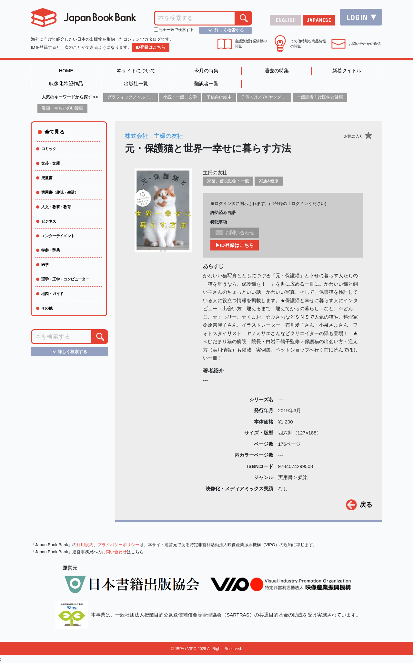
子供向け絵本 (219, 97)
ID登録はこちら (150, 47)
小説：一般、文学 (180, 97)
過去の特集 (277, 71)
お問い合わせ (114, 551)
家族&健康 (268, 181)
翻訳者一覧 (206, 84)
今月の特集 (206, 71)
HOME (66, 71)
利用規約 (84, 544)
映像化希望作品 (66, 84)
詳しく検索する (224, 30)
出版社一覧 (136, 84)
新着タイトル (346, 71)
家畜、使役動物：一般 (228, 181)
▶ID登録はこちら (234, 245)
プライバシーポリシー (118, 544)
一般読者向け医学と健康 (320, 97)
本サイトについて (136, 71)
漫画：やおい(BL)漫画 (62, 108)
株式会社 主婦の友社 (154, 136)
